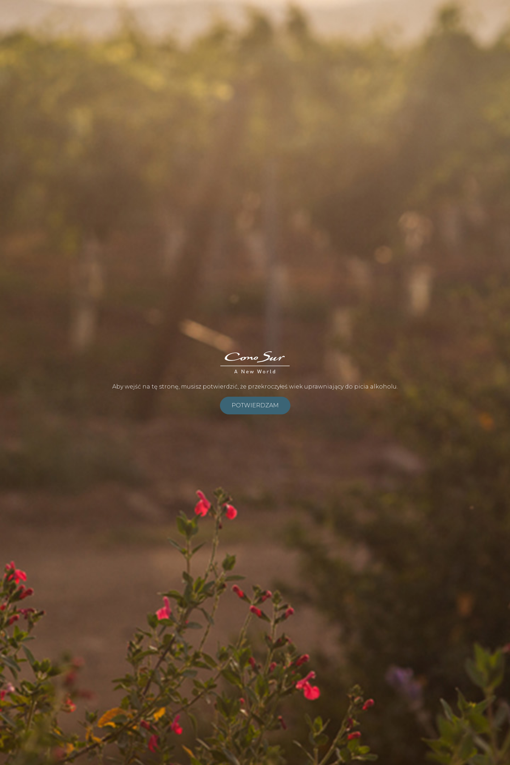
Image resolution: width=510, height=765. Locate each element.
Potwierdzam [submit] (255, 405)
